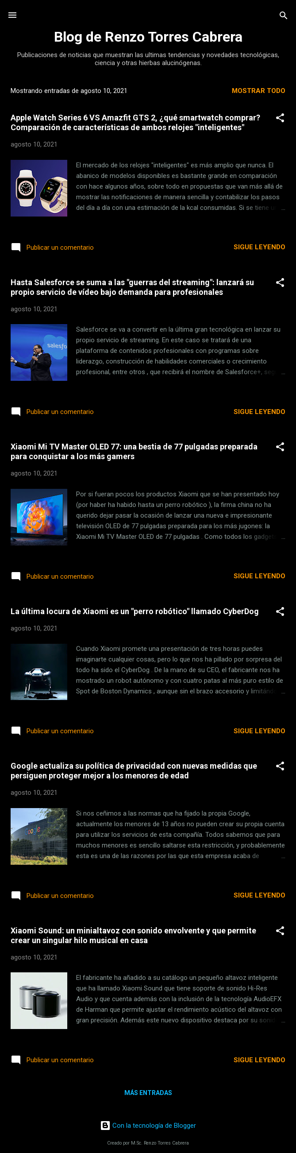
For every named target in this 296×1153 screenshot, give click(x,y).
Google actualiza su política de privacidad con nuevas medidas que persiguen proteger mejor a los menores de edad (134, 770)
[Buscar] (283, 16)
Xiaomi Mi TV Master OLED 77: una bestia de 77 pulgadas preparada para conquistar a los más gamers (134, 451)
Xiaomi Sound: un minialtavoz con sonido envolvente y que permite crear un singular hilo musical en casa (133, 935)
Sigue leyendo (259, 247)
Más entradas (148, 1092)
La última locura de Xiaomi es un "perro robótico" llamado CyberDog (135, 611)
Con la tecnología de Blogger (148, 1126)
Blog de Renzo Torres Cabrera (148, 36)
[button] (280, 118)
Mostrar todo (258, 91)
